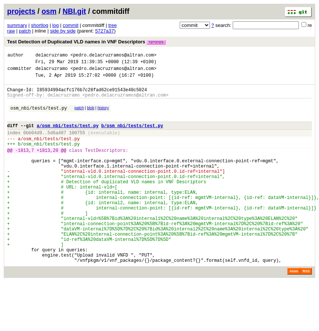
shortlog (39, 25)
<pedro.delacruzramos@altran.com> (113, 56)
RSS (306, 309)
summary (17, 25)
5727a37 (104, 31)
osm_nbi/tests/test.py (38, 116)
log (55, 25)
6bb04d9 (32, 144)
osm (48, 11)
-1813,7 (24, 165)
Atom (293, 309)
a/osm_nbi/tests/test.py (68, 135)
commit (70, 25)
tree (112, 25)
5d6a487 (56, 144)
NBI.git (74, 11)
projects (21, 11)
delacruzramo (51, 56)
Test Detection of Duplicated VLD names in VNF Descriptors (86, 42)
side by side (63, 31)
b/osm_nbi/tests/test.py (132, 135)
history (103, 115)
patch (25, 31)
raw (11, 31)
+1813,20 (47, 165)
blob (91, 115)
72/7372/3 (155, 42)
